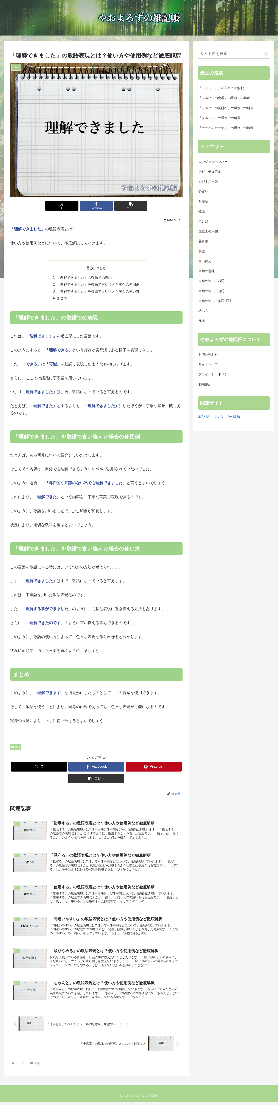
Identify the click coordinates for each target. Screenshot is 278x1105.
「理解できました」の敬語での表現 (84, 278)
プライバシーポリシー (214, 374)
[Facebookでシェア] (96, 206)
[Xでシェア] (67, 206)
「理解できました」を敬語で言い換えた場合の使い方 (98, 292)
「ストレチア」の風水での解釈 (221, 88)
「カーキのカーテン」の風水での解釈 (225, 128)
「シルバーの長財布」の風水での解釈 (225, 108)
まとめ (62, 299)
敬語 (15, 747)
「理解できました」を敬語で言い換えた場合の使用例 (98, 285)
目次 (90, 268)
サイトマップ (208, 364)
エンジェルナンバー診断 (219, 416)
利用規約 (204, 384)
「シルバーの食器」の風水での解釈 (224, 98)
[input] (234, 54)
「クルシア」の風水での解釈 (219, 118)
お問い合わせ (208, 354)
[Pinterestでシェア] (154, 767)
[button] (125, 206)
